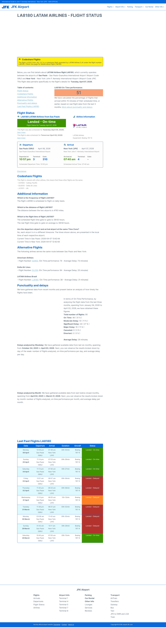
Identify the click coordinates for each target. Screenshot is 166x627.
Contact (64, 624)
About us (71, 624)
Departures (38, 601)
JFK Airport (20, 6)
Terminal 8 (63, 611)
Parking (130, 7)
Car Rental (149, 7)
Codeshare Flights (25, 94)
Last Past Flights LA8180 (28, 106)
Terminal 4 (63, 601)
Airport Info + (120, 7)
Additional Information (27, 97)
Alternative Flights (25, 100)
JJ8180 (35, 280)
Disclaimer (56, 624)
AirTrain (114, 598)
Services (88, 608)
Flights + (110, 7)
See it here (21, 132)
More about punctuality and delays (77, 107)
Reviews (88, 611)
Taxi (112, 611)
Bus (112, 608)
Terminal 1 (63, 598)
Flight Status (22, 91)
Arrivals (36, 598)
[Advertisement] (83, 38)
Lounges (88, 604)
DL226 (35, 270)
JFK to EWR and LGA (120, 614)
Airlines (36, 608)
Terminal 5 (63, 604)
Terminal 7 (63, 608)
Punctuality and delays (27, 103)
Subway (114, 604)
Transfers (115, 601)
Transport (115, 595)
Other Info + (159, 7)
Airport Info (64, 595)
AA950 (35, 261)
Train (113, 617)
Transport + (139, 7)
